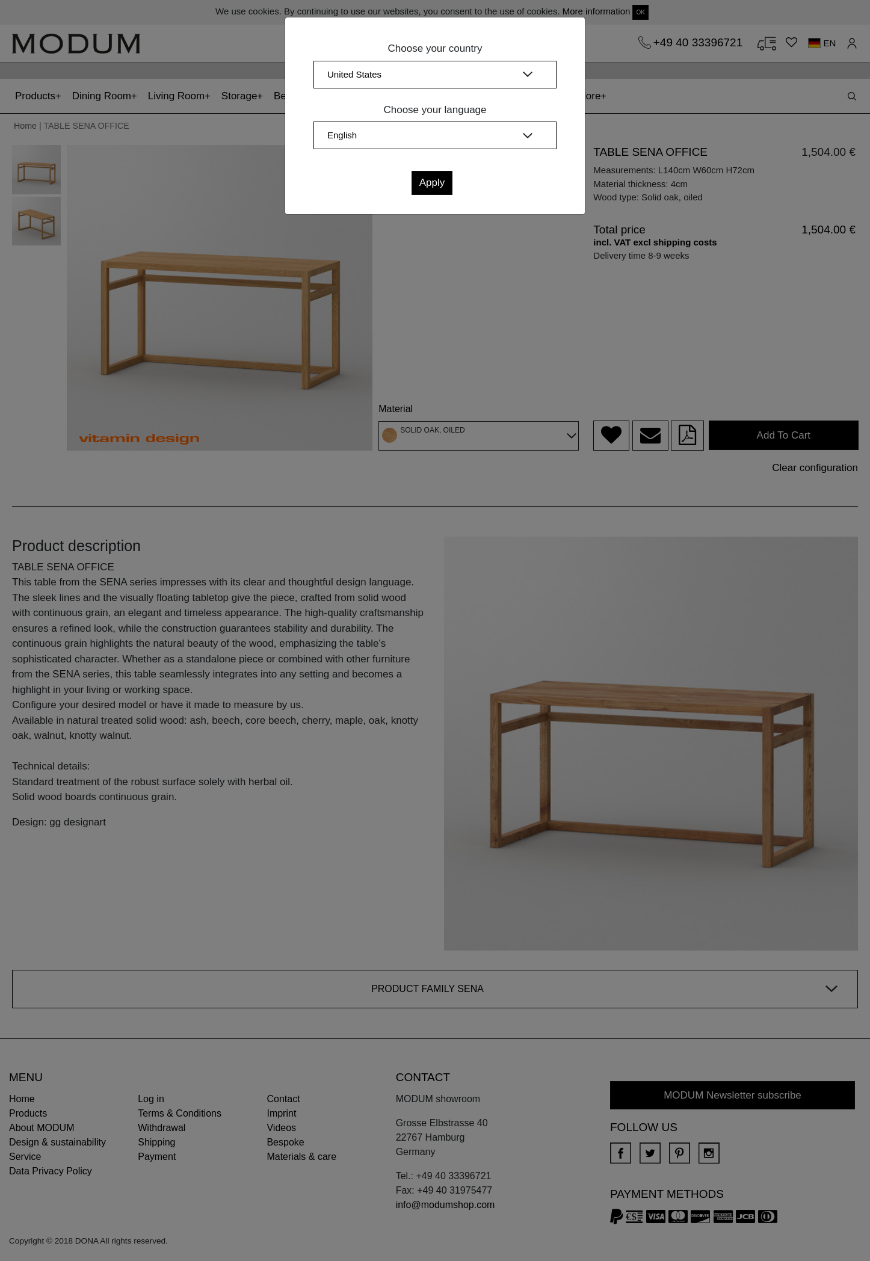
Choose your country (435, 48)
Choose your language (434, 110)
